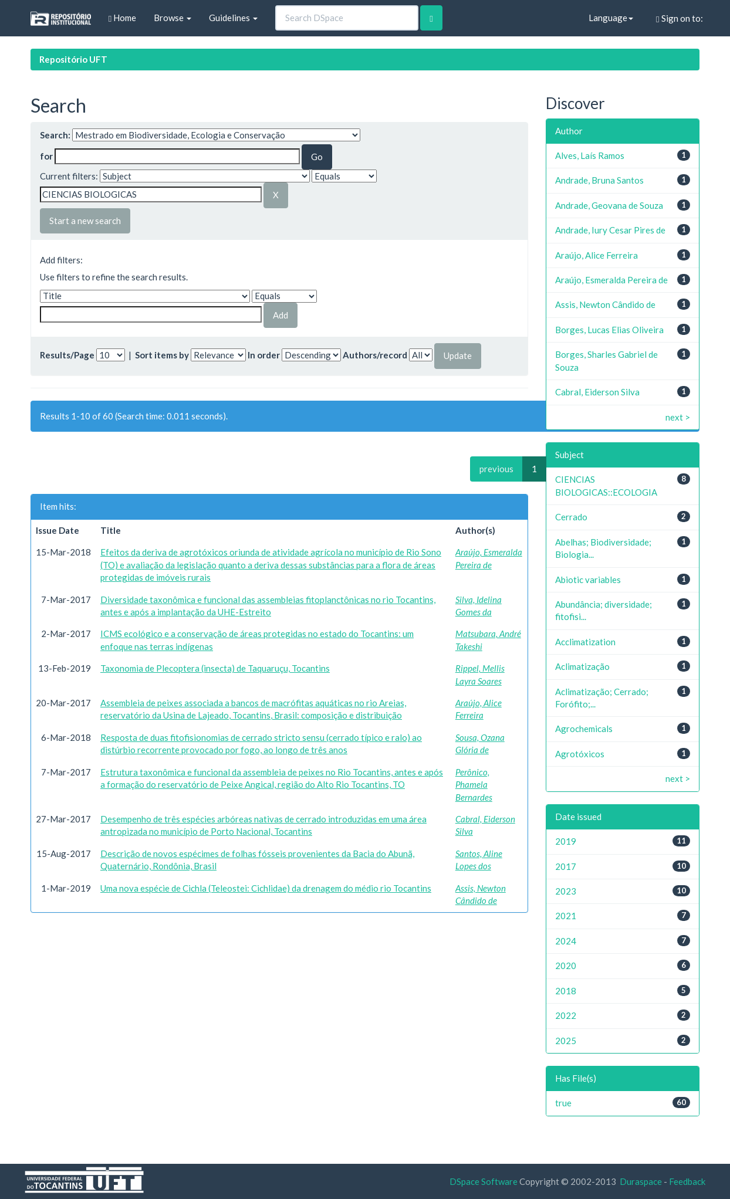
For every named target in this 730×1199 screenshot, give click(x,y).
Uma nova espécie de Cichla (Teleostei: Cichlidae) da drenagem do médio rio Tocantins (265, 888)
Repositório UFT (73, 59)
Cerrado (571, 517)
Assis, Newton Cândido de (605, 304)
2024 (565, 941)
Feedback (687, 1181)
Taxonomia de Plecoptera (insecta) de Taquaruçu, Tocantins (215, 668)
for (46, 156)
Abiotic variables (588, 579)
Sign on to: (679, 18)
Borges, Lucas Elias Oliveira (609, 329)
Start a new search (85, 220)
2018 (565, 990)
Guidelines (233, 17)
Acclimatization (585, 641)
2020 (565, 965)
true (563, 1103)
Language (611, 17)
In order (264, 355)
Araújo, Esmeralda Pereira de (611, 280)
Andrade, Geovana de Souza (609, 205)
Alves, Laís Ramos (589, 155)
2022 (565, 1015)
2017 (565, 866)
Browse (172, 17)
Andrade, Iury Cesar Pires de (610, 230)
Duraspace (641, 1181)
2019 (565, 841)
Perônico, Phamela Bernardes (473, 784)
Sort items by (162, 355)
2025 (565, 1040)
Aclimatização (582, 666)
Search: (55, 135)
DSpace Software (484, 1181)
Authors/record (375, 355)
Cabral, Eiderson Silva (597, 392)
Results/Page (67, 355)
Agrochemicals (584, 728)
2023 (565, 891)
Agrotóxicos (579, 753)
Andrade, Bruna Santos (599, 180)
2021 (565, 915)
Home (122, 17)
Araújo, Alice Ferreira (596, 255)
